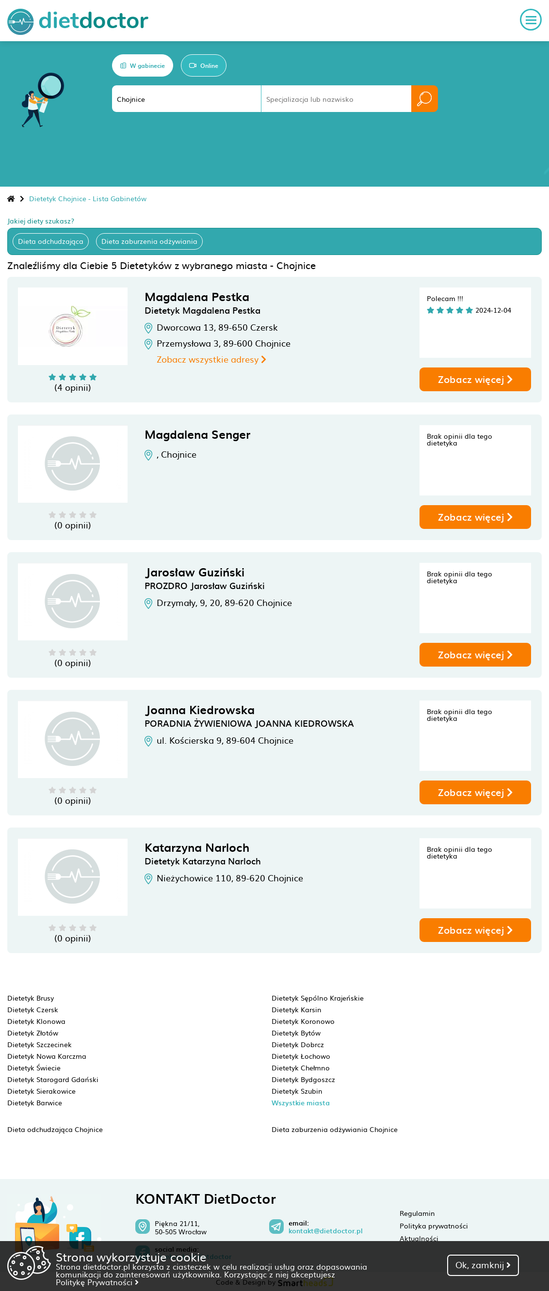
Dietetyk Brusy (30, 998)
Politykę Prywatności (97, 1282)
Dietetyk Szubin (297, 1091)
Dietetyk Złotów (32, 1032)
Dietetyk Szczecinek (39, 1044)
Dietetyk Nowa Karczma (46, 1056)
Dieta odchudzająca (50, 241)
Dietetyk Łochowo (301, 1056)
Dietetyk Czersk (32, 1009)
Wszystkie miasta (301, 1103)
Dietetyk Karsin (297, 1009)
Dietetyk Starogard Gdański (52, 1079)
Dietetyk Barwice (34, 1102)
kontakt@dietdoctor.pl (326, 1230)
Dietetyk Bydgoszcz (303, 1079)
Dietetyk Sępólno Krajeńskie (318, 998)
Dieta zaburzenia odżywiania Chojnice (335, 1129)
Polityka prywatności (434, 1225)
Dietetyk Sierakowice (41, 1091)
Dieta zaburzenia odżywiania (149, 241)
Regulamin (417, 1213)
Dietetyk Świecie (34, 1067)
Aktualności (419, 1238)
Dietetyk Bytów (296, 1032)
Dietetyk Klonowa (36, 1021)
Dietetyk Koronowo (303, 1021)
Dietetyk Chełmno (301, 1067)
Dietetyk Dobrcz (298, 1044)
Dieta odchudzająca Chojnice (55, 1129)
